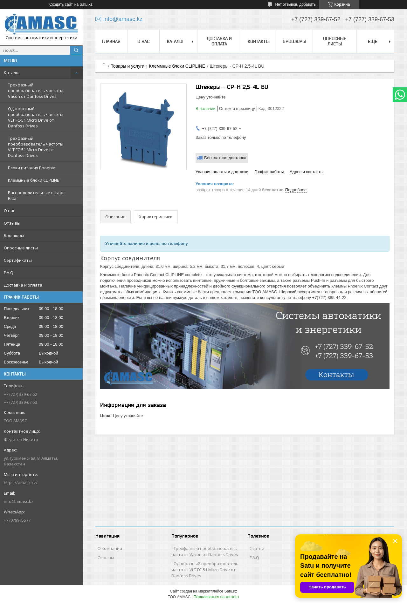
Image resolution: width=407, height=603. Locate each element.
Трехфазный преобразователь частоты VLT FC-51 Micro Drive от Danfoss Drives (35, 146)
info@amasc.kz (18, 501)
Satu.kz (230, 591)
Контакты (259, 41)
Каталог (12, 72)
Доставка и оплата (23, 285)
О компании (110, 548)
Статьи (257, 548)
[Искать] (76, 50)
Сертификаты (18, 260)
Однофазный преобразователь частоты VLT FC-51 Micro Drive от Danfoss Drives (35, 117)
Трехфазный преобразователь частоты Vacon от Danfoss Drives (35, 90)
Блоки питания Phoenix (31, 168)
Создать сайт (61, 4)
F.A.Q (8, 272)
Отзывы (12, 223)
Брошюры (14, 235)
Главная (111, 41)
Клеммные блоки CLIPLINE (33, 180)
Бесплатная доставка (225, 157)
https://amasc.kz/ (21, 482)
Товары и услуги (127, 66)
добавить (307, 4)
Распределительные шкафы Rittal (37, 195)
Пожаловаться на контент (216, 597)
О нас (9, 210)
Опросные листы (21, 248)
